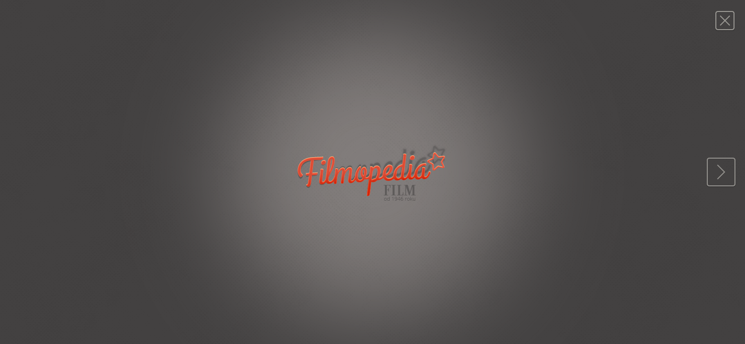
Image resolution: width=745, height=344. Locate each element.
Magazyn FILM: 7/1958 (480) (724, 20)
